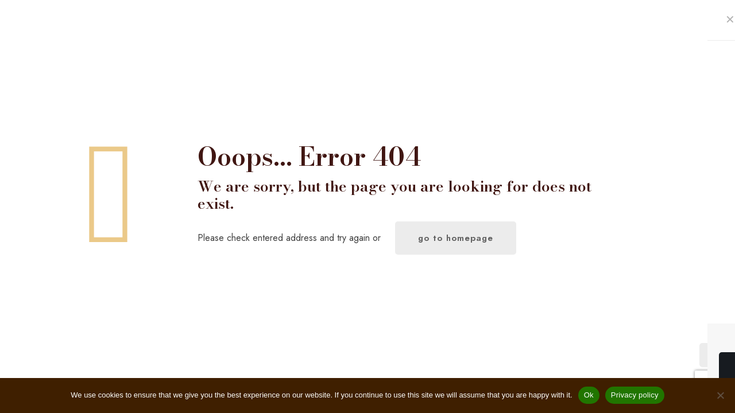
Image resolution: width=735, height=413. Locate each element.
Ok (589, 395)
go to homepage (455, 238)
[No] (720, 395)
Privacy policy (635, 395)
